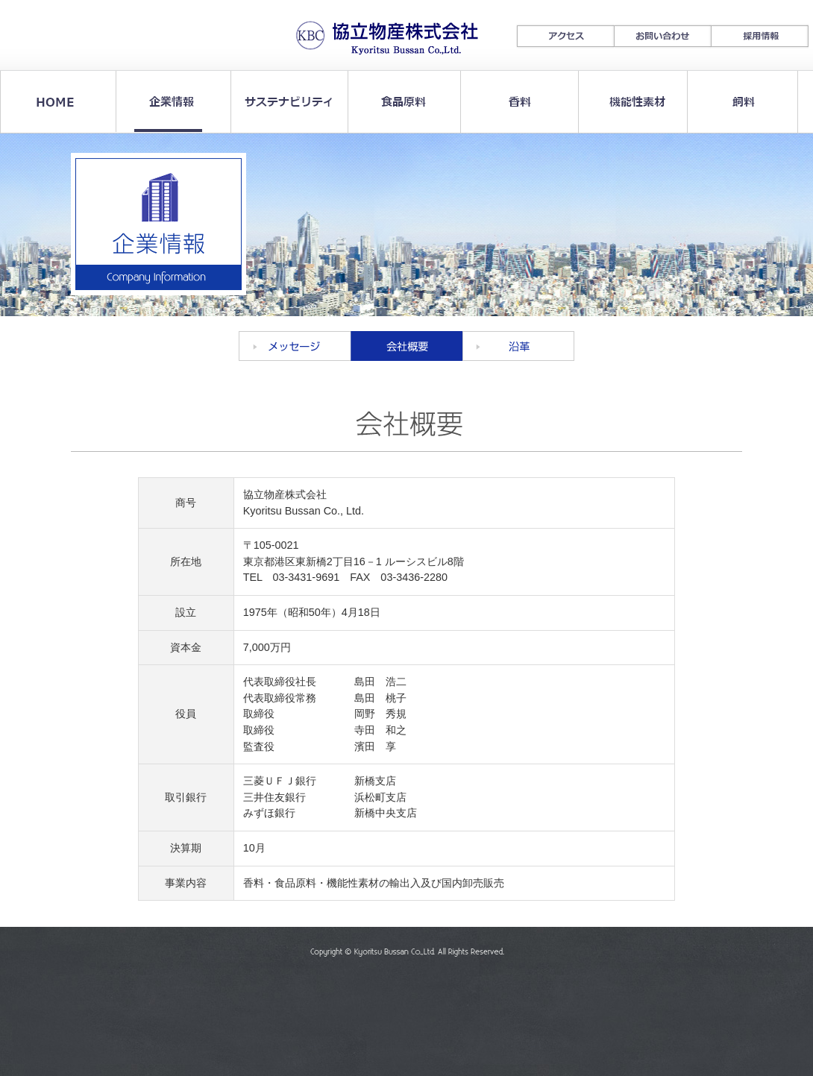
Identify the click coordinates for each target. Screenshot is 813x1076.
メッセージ (295, 346)
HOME (57, 102)
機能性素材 (628, 102)
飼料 (742, 102)
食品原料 (399, 102)
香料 (513, 102)
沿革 (518, 346)
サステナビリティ (285, 102)
